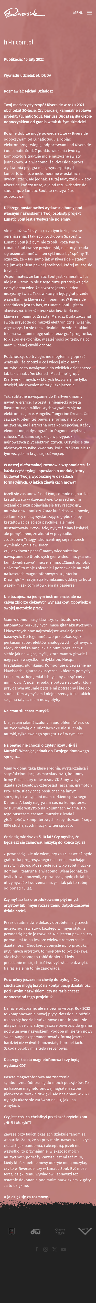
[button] (82, 12)
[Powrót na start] (24, 12)
